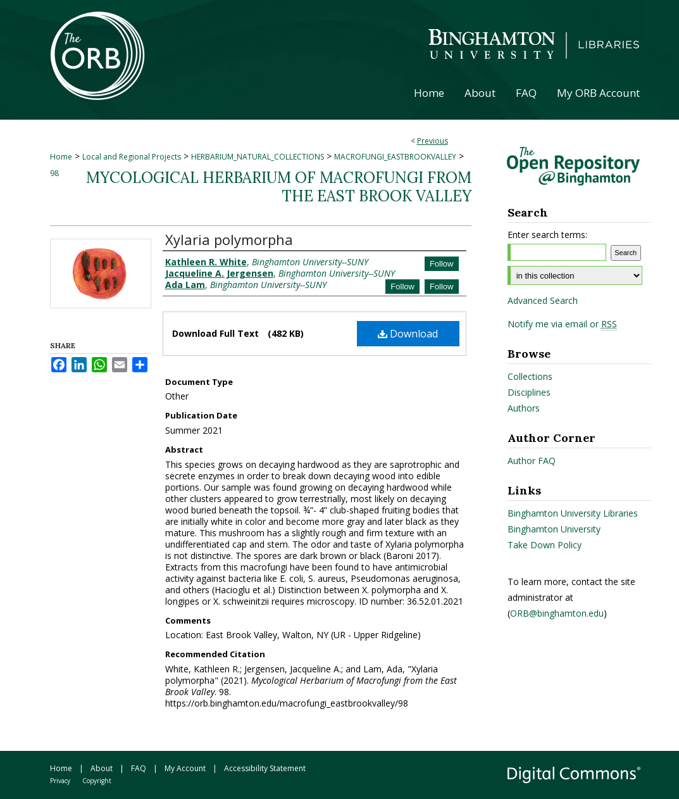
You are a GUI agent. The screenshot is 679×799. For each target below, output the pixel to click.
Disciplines (529, 392)
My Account (185, 768)
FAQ (138, 768)
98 (54, 173)
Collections (530, 376)
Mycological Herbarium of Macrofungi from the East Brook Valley (278, 187)
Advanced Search (543, 300)
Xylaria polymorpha (229, 239)
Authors (524, 408)
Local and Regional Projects (131, 156)
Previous (432, 140)
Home (61, 156)
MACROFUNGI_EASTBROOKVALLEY (395, 156)
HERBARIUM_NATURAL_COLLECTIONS (257, 156)
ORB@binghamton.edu (557, 613)
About (101, 768)
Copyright (96, 780)
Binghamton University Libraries (573, 513)
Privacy (60, 780)
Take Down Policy (545, 545)
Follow (442, 263)
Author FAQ (532, 461)
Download (408, 334)
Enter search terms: (547, 235)
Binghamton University (554, 529)
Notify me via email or (562, 324)
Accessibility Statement (265, 768)
